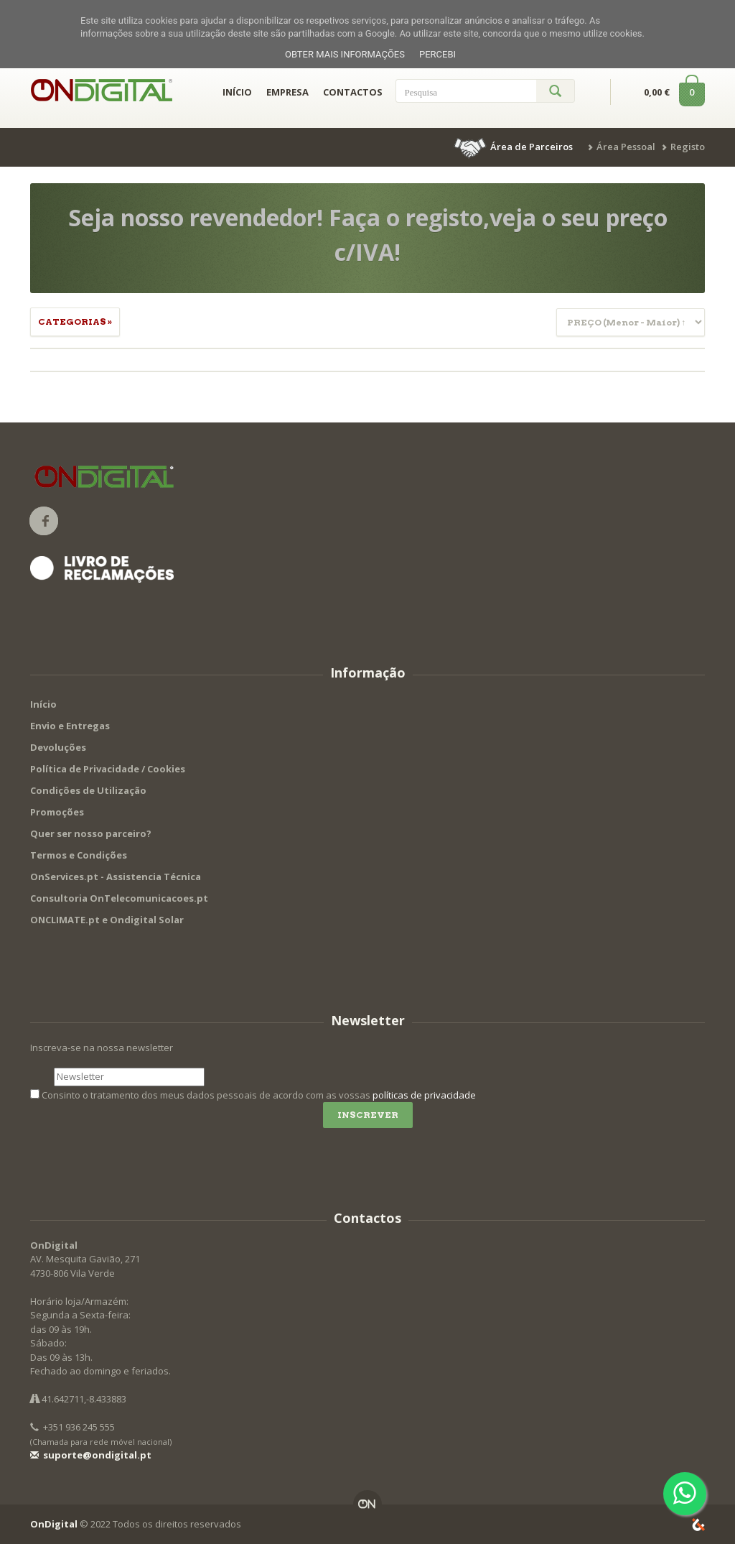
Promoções (57, 811)
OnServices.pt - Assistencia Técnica (115, 876)
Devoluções (58, 747)
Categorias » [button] (75, 321)
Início (43, 704)
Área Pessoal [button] (625, 146)
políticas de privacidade (424, 1094)
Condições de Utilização (88, 790)
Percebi (437, 54)
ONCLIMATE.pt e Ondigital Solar (107, 919)
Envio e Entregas (70, 725)
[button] (514, 146)
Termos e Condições (78, 855)
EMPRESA (287, 91)
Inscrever (367, 1114)
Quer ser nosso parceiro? (90, 833)
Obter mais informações (345, 54)
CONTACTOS (353, 91)
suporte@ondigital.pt (90, 1454)
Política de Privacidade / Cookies (107, 768)
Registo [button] (687, 146)
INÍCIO (237, 91)
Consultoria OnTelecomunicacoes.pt (119, 898)
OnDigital (54, 1523)
